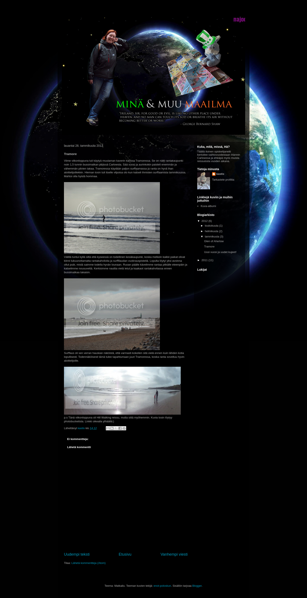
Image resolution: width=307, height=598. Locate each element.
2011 (205, 260)
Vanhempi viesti (174, 554)
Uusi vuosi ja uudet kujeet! (220, 252)
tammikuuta (212, 236)
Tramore (209, 246)
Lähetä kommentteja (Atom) (88, 563)
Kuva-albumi (208, 206)
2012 (205, 221)
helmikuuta (212, 231)
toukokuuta (212, 225)
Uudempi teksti (77, 554)
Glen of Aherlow (214, 241)
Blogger (197, 585)
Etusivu (125, 554)
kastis (220, 173)
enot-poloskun (162, 585)
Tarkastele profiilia (223, 179)
